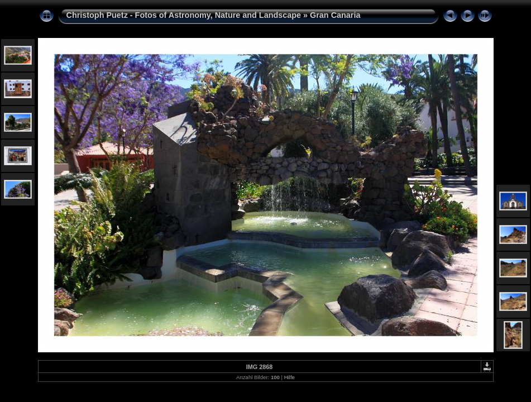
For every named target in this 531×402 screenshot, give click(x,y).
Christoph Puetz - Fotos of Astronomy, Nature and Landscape (184, 15)
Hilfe (289, 377)
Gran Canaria (335, 15)
